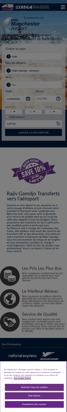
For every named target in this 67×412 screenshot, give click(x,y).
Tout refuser (34, 396)
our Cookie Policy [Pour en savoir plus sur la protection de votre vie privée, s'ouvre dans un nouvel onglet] (22, 378)
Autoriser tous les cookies (34, 387)
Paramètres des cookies (34, 404)
